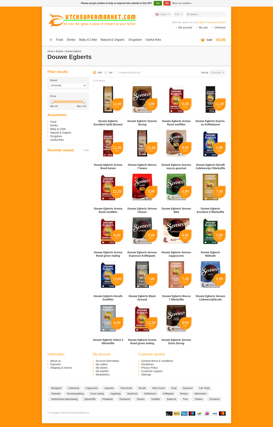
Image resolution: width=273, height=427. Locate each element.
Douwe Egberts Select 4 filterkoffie (108, 341)
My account (185, 27)
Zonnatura (214, 399)
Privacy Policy (149, 367)
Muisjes (184, 393)
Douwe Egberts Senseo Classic (142, 210)
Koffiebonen (150, 393)
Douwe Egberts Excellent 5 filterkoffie (210, 210)
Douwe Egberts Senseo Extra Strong (176, 341)
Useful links (153, 39)
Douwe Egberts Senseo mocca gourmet (176, 166)
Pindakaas (107, 399)
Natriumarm (200, 393)
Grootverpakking (75, 393)
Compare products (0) (129, 72)
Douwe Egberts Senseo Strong (142, 123)
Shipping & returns (61, 367)
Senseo (141, 399)
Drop (174, 388)
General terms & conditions (157, 360)
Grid (97, 72)
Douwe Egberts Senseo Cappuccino (176, 254)
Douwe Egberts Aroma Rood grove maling (108, 254)
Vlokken (199, 399)
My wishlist (102, 371)
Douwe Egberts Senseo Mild (176, 210)
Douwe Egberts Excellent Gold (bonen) (108, 123)
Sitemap (146, 374)
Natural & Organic (112, 39)
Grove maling (97, 393)
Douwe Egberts (73, 51)
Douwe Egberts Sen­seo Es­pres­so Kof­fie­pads (142, 254)
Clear (86, 150)
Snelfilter (155, 399)
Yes (158, 3)
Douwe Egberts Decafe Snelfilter (108, 298)
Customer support (151, 371)
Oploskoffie (90, 399)
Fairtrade (55, 393)
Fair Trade (204, 388)
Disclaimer (147, 364)
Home (50, 40)
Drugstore (135, 39)
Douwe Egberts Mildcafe (210, 254)
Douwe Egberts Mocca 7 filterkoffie (176, 298)
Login (201, 22)
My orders (101, 364)
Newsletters (103, 374)
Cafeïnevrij (73, 388)
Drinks (71, 39)
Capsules (109, 388)
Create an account (216, 22)
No (167, 3)
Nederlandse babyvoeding (64, 399)
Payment (55, 364)
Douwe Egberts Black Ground (142, 298)
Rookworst (124, 399)
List (108, 72)
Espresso (188, 388)
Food (59, 39)
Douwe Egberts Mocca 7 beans (142, 166)
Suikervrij (171, 399)
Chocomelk (126, 388)
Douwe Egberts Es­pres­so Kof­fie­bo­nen (210, 123)
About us (55, 360)
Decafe (142, 388)
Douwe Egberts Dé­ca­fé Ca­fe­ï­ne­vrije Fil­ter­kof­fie (210, 166)
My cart (203, 27)
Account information (107, 360)
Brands (59, 51)
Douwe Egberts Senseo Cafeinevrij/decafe (210, 298)
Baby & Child (88, 39)
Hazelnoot (132, 393)
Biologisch (56, 388)
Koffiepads (168, 393)
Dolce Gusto (158, 388)
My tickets (101, 367)
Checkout (220, 27)
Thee (185, 399)
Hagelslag (115, 393)
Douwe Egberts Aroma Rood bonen (108, 166)
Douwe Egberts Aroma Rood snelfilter (176, 123)
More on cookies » (182, 3)
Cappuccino (92, 388)
